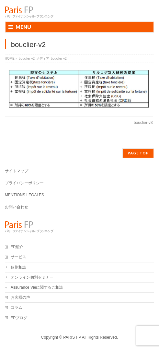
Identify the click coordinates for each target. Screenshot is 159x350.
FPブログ (19, 318)
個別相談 (18, 267)
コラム (16, 307)
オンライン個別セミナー (32, 277)
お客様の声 (20, 297)
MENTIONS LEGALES (24, 195)
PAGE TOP (138, 153)
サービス (18, 257)
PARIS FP (72, 337)
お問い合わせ (16, 207)
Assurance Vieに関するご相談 (37, 287)
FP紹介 (17, 247)
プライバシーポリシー (24, 183)
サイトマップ (16, 171)
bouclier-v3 (143, 122)
